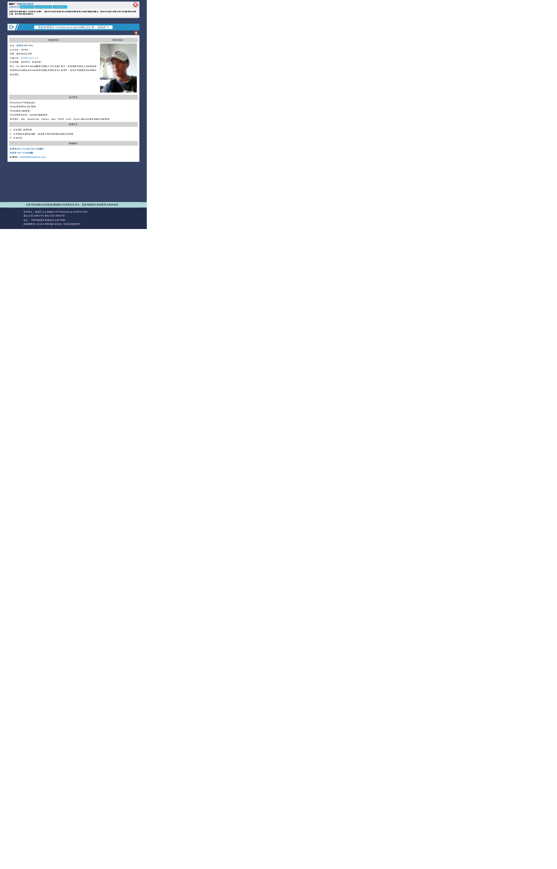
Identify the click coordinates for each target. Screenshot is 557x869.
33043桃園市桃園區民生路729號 (48, 220)
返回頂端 (134, 216)
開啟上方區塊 (136, 33)
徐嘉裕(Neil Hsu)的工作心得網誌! (27, 149)
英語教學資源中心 (60, 7)
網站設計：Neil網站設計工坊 (15, 218)
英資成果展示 (14, 6)
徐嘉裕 (19, 45)
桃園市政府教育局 (25, 4)
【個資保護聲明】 (72, 224)
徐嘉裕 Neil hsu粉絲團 (21, 152)
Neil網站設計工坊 (30, 58)
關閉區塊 (135, 4)
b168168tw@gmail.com (33, 157)
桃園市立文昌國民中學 (43, 7)
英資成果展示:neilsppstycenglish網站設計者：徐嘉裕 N (73, 27)
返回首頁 (120, 216)
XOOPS (77, 212)
